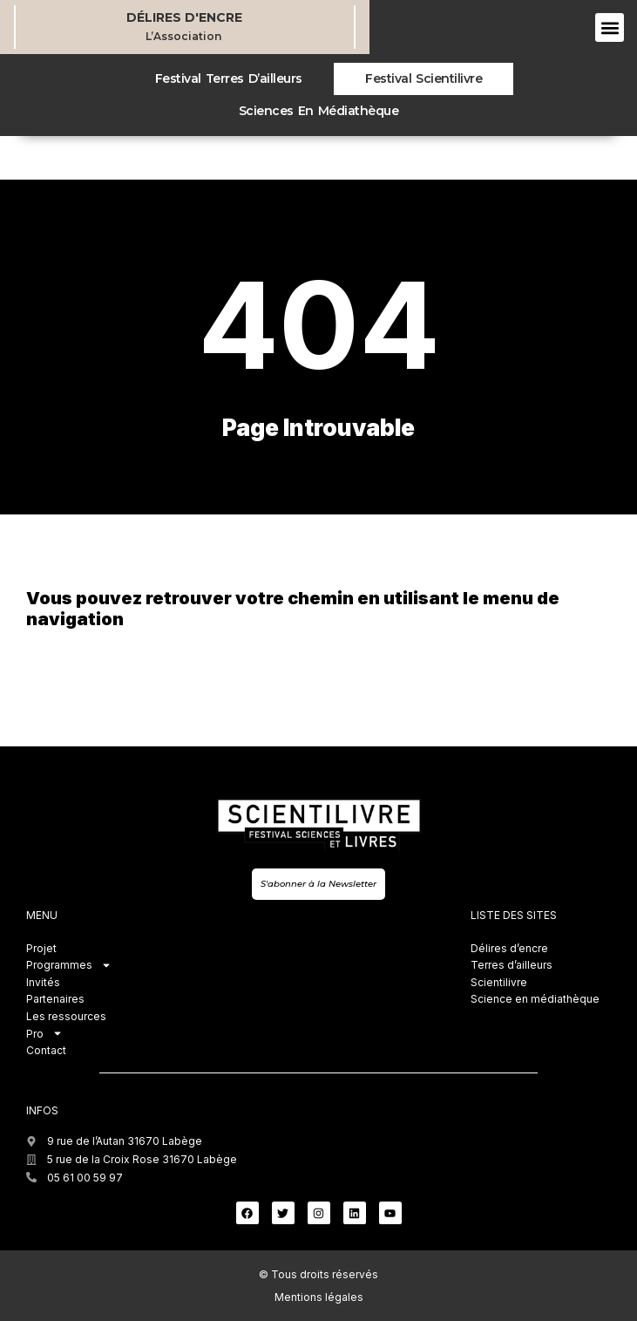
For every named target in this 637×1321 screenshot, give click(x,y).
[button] (609, 27)
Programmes (69, 965)
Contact (46, 1050)
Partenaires (55, 998)
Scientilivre (499, 982)
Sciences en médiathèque (318, 111)
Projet (41, 948)
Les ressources (66, 1016)
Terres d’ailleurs (511, 964)
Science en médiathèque (535, 998)
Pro (44, 1034)
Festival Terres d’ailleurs (228, 78)
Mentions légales (318, 1297)
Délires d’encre (509, 948)
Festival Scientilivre (423, 78)
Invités (43, 982)
